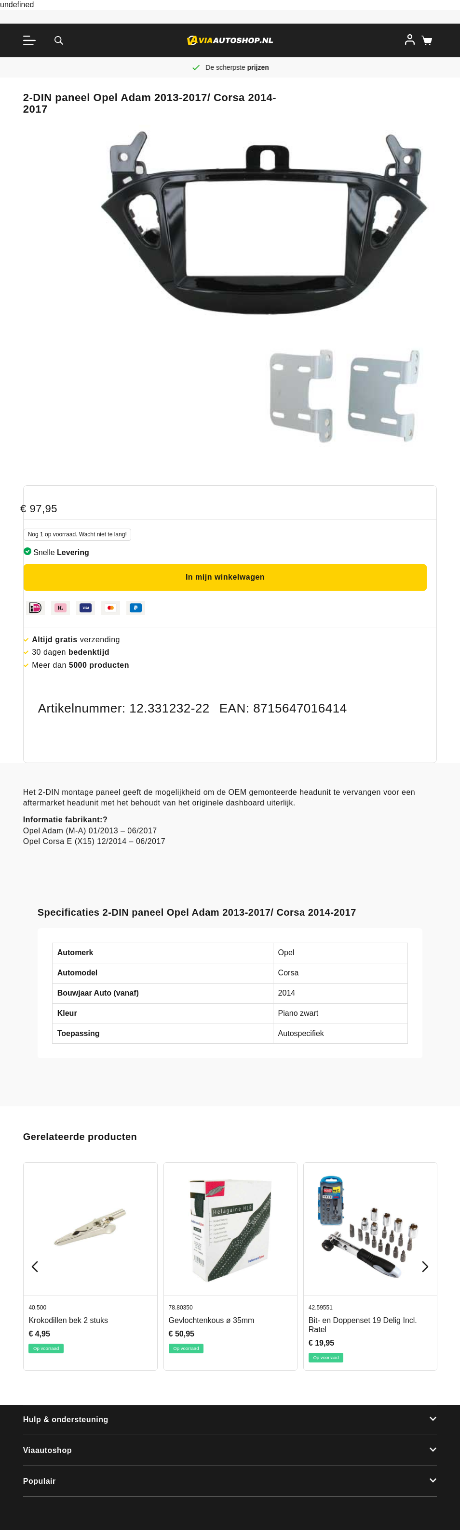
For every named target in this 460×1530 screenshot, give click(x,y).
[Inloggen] (410, 39)
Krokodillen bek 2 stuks (68, 1320)
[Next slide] (425, 1266)
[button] (230, 1420)
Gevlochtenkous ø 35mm (211, 1320)
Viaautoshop (47, 1450)
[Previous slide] (34, 1266)
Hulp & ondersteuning (65, 1419)
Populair (39, 1481)
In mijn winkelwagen (225, 577)
